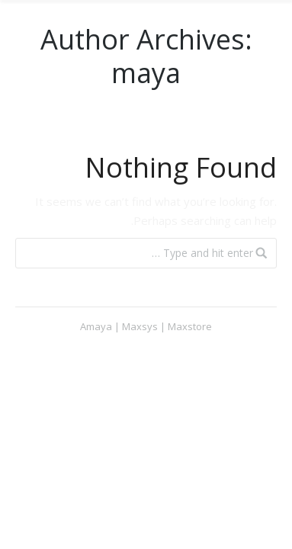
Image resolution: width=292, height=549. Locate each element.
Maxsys (140, 326)
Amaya (96, 326)
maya (146, 73)
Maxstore (190, 326)
